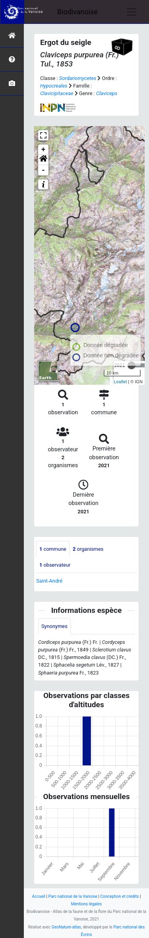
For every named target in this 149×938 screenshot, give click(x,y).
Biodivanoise (77, 12)
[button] (43, 160)
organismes (88, 549)
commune (52, 549)
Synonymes (54, 626)
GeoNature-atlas (66, 927)
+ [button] (43, 149)
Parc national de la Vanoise (72, 896)
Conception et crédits (119, 896)
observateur (54, 565)
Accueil (38, 896)
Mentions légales (86, 904)
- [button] (43, 170)
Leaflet (120, 381)
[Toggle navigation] (131, 12)
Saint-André (49, 581)
